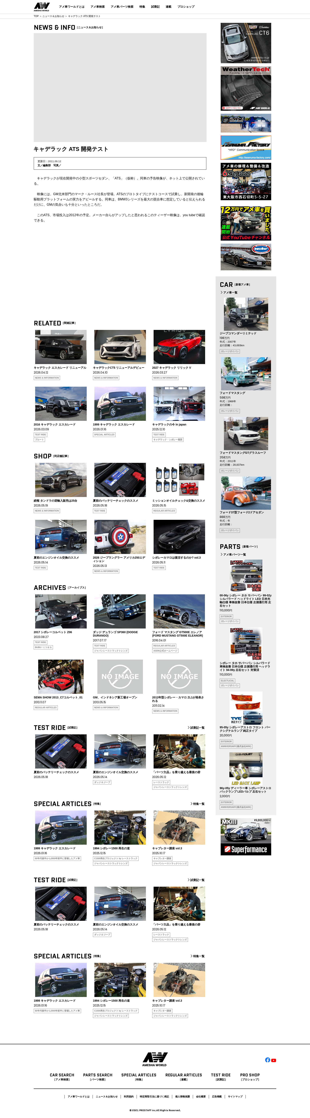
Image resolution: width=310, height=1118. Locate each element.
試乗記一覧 (196, 728)
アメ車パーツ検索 (122, 6)
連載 (168, 6)
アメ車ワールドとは (71, 6)
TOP (36, 16)
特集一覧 (197, 804)
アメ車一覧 (228, 292)
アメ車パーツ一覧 (233, 554)
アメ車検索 (98, 6)
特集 (142, 6)
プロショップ (185, 6)
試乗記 (155, 6)
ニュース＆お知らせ (53, 16)
